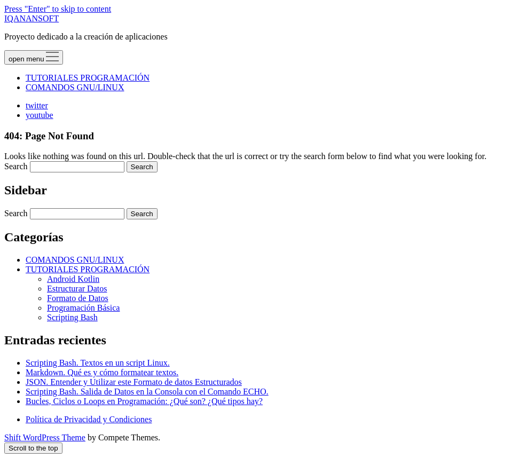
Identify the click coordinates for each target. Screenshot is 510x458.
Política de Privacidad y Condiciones (89, 419)
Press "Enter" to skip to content (57, 8)
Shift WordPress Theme (44, 437)
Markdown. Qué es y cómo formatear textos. (102, 372)
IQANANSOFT (31, 18)
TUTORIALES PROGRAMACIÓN (88, 77)
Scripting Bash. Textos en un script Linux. (98, 362)
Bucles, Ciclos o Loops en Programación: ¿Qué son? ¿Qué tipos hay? (144, 401)
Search (16, 166)
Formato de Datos (77, 298)
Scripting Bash (72, 317)
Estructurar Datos (77, 288)
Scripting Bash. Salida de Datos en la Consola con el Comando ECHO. (147, 391)
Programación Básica (83, 307)
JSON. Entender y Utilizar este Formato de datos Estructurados (134, 381)
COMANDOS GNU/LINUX (75, 87)
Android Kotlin (73, 278)
